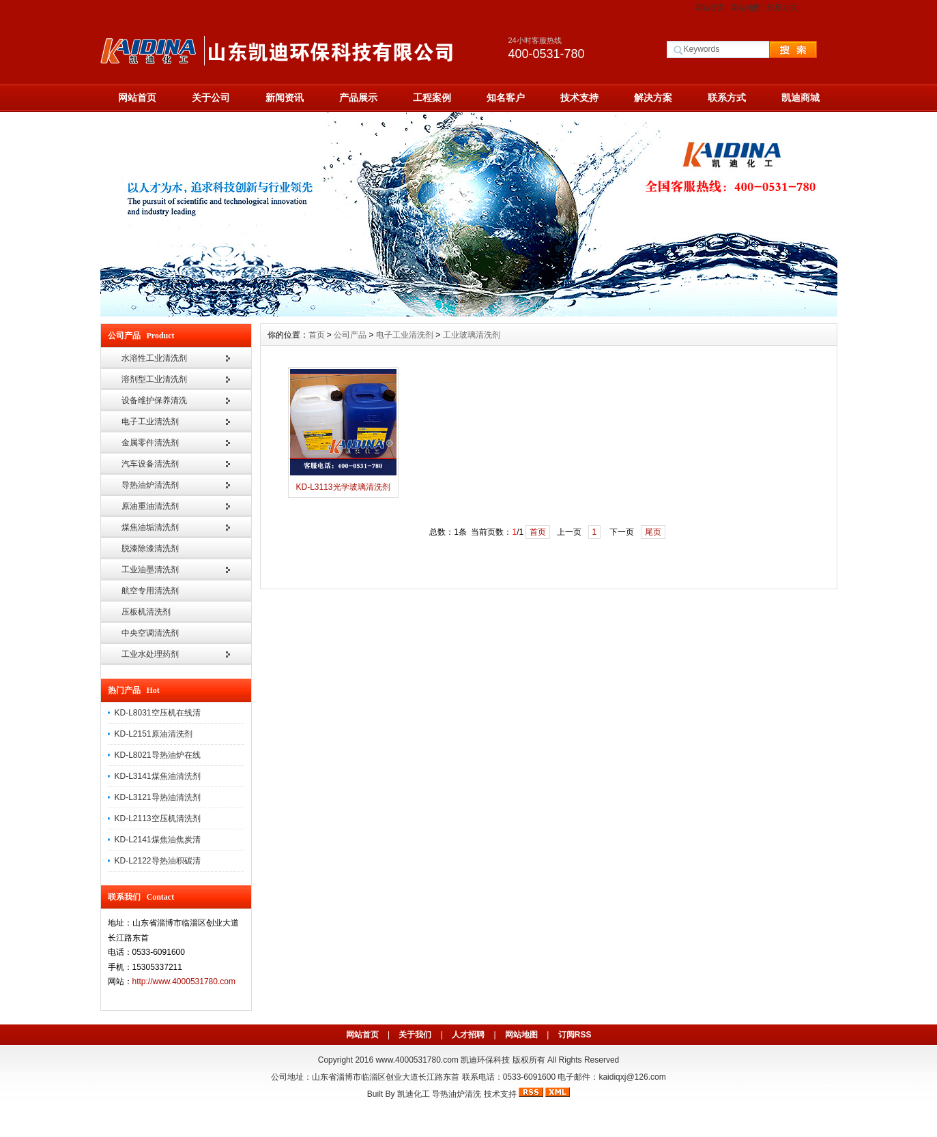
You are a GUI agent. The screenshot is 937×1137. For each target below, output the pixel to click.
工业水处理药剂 (150, 654)
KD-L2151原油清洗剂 (153, 734)
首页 (316, 335)
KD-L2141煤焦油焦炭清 (158, 839)
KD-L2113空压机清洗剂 (158, 818)
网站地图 (746, 7)
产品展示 (358, 97)
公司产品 (350, 335)
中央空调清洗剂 (150, 633)
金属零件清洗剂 (150, 442)
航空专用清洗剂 (150, 590)
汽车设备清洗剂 (150, 464)
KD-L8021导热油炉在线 (158, 755)
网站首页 (710, 7)
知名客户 (506, 97)
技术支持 (579, 97)
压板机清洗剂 (146, 612)
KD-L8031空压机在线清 (158, 713)
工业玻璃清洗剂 (471, 335)
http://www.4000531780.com (183, 981)
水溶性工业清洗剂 (154, 358)
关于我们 (415, 1034)
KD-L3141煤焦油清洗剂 (158, 776)
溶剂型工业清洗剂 (154, 379)
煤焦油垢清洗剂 (150, 527)
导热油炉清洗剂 (150, 485)
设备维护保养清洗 (154, 400)
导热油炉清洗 (456, 1094)
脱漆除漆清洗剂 (150, 548)
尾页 (653, 532)
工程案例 (432, 97)
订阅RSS (575, 1034)
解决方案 (653, 97)
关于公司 (211, 97)
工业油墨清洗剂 (150, 569)
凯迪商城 (800, 97)
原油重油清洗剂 (150, 506)
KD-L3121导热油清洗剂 (158, 797)
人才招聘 (468, 1034)
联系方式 (782, 7)
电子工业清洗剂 (150, 421)
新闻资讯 (284, 97)
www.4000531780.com (416, 1060)
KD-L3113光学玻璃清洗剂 (342, 487)
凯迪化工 (413, 1094)
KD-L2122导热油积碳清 (158, 861)
